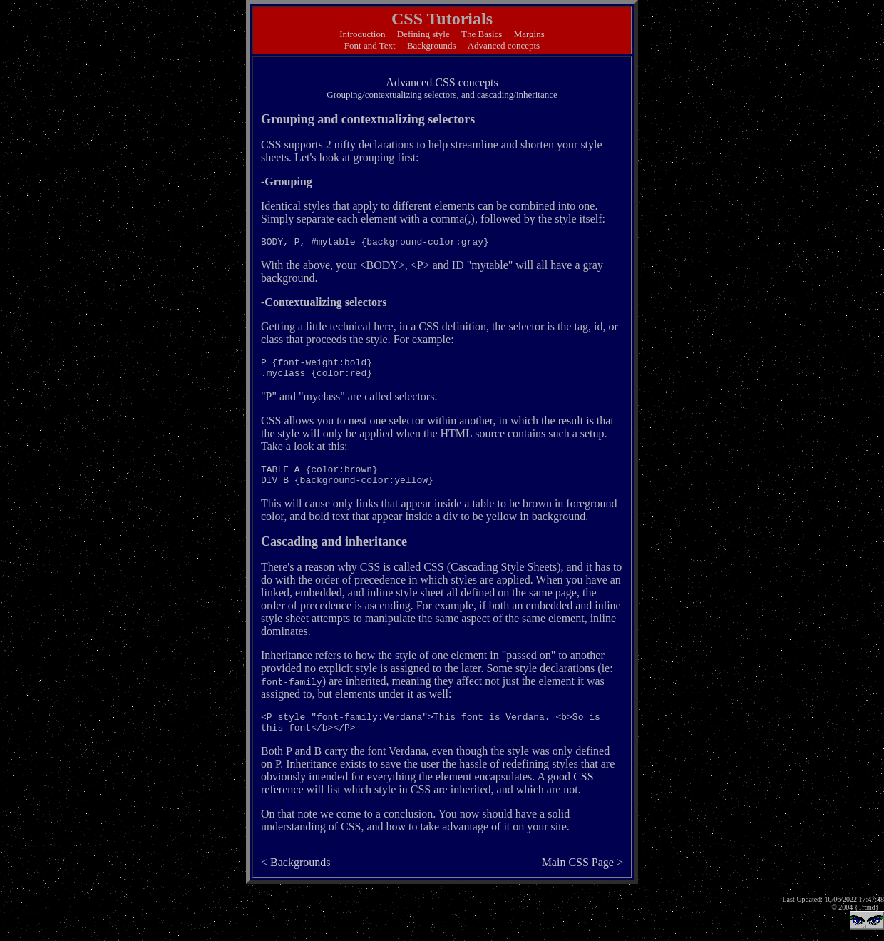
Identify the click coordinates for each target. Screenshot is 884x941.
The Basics (481, 34)
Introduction (362, 34)
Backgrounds (431, 45)
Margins (529, 34)
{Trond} (867, 907)
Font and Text (370, 45)
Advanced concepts (504, 45)
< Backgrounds (295, 862)
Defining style (423, 34)
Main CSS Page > (582, 862)
